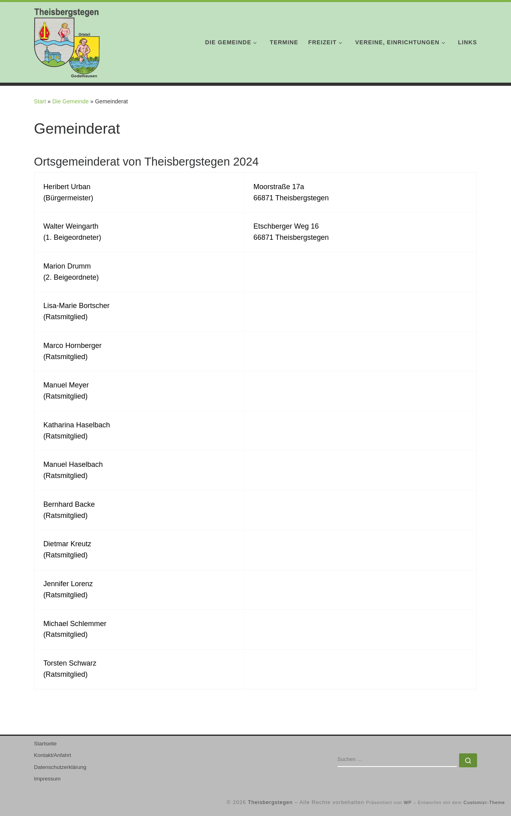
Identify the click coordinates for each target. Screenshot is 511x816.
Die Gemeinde (70, 101)
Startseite (45, 744)
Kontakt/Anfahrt (52, 755)
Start (40, 101)
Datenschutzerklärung (60, 767)
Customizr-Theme (484, 802)
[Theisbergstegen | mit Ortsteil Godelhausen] (67, 41)
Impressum (47, 779)
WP (408, 802)
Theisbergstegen (270, 802)
